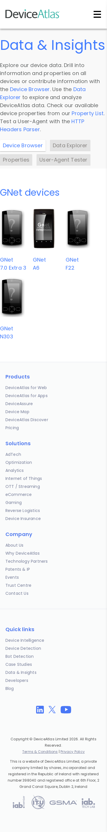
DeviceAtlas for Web (26, 388)
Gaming (13, 502)
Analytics (14, 470)
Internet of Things (23, 478)
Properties (16, 159)
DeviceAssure (19, 404)
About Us (14, 545)
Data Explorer (70, 145)
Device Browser (30, 89)
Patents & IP (17, 569)
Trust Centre (18, 585)
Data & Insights (21, 672)
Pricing (12, 428)
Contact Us (17, 593)
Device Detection (23, 648)
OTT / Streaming (22, 486)
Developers (16, 680)
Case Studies (18, 664)
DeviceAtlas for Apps (26, 396)
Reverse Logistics (22, 510)
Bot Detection (19, 656)
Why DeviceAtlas (22, 553)
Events (12, 577)
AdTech (13, 454)
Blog (9, 688)
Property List (88, 113)
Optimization (18, 462)
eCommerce (18, 494)
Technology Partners (26, 561)
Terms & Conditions (40, 751)
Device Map (17, 412)
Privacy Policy (72, 751)
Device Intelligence (25, 640)
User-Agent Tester (63, 159)
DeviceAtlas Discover (26, 420)
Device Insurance (23, 518)
